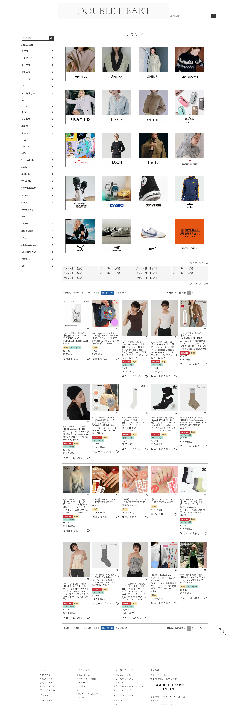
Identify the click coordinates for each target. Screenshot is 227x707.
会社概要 (154, 670)
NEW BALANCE (29, 252)
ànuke (24, 167)
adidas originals (28, 245)
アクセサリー (28, 93)
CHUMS (25, 259)
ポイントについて (122, 690)
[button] (206, 292)
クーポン (25, 140)
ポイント (81, 690)
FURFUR (26, 195)
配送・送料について (123, 679)
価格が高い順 (121, 293)
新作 (23, 112)
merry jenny (27, 209)
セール (24, 106)
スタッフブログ (121, 700)
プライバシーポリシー (161, 675)
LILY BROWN (28, 188)
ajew (23, 153)
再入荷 (24, 126)
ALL (23, 100)
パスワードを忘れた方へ (89, 694)
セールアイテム (47, 686)
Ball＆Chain (27, 231)
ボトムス (25, 72)
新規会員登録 (83, 675)
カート (24, 133)
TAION (25, 224)
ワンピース (26, 58)
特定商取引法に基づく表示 (163, 679)
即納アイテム (46, 679)
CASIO (24, 238)
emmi (24, 202)
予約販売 (25, 119)
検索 (51, 38)
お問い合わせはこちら (125, 675)
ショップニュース (122, 704)
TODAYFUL (27, 160)
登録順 (96, 293)
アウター (25, 51)
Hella (23, 217)
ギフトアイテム (47, 690)
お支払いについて (122, 682)
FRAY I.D (26, 181)
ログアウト (82, 698)
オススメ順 (86, 293)
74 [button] (201, 293)
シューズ (25, 79)
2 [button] (192, 293)
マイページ (82, 682)
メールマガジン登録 (86, 679)
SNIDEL (25, 174)
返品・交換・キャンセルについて (130, 686)
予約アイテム (46, 682)
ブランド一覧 (46, 700)
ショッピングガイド (123, 670)
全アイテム (45, 675)
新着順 (76, 293)
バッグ (24, 86)
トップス (25, 65)
